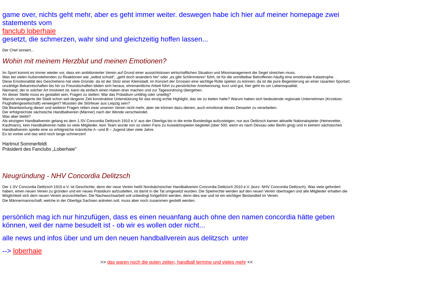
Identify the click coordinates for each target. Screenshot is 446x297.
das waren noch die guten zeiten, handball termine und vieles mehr (176, 262)
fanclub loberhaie (29, 31)
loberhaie (27, 251)
